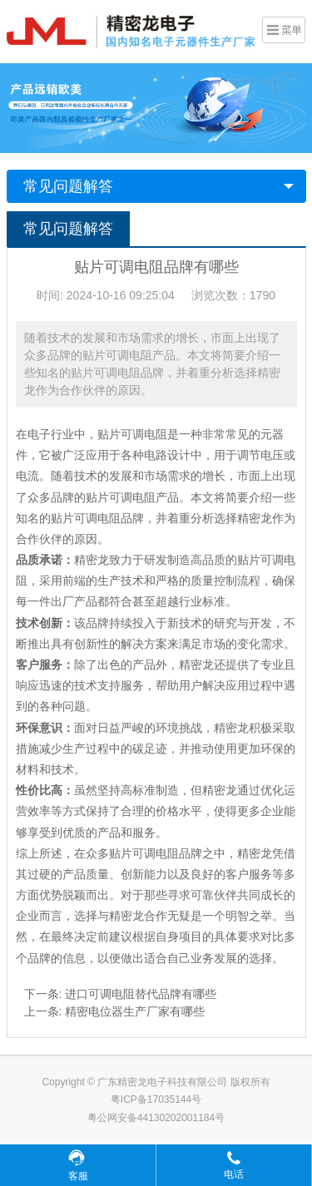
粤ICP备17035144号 (156, 1099)
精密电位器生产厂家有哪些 (135, 1011)
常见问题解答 (68, 186)
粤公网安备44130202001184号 (156, 1118)
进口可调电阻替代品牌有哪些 (140, 994)
